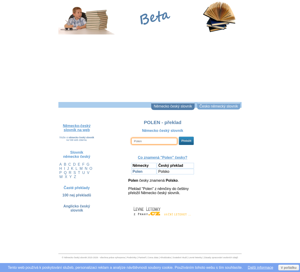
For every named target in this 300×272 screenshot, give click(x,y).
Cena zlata (153, 257)
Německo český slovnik (75, 257)
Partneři (142, 257)
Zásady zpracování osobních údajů (221, 257)
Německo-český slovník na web (77, 128)
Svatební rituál (180, 257)
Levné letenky (195, 257)
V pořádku (288, 267)
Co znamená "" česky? (162, 157)
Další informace (260, 267)
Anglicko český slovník (76, 208)
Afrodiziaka (165, 257)
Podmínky (132, 257)
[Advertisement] (150, 67)
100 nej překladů (76, 195)
